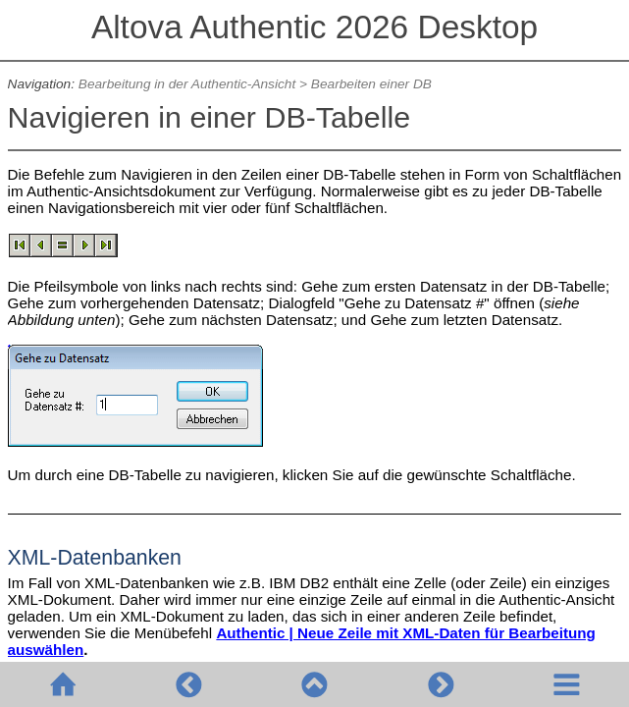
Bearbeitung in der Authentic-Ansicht (187, 84)
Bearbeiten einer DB (371, 84)
